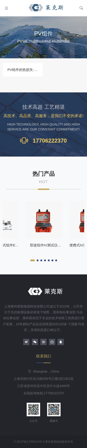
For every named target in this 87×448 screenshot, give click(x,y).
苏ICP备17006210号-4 (31, 441)
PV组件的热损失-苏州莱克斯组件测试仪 (38, 70)
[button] (32, 260)
